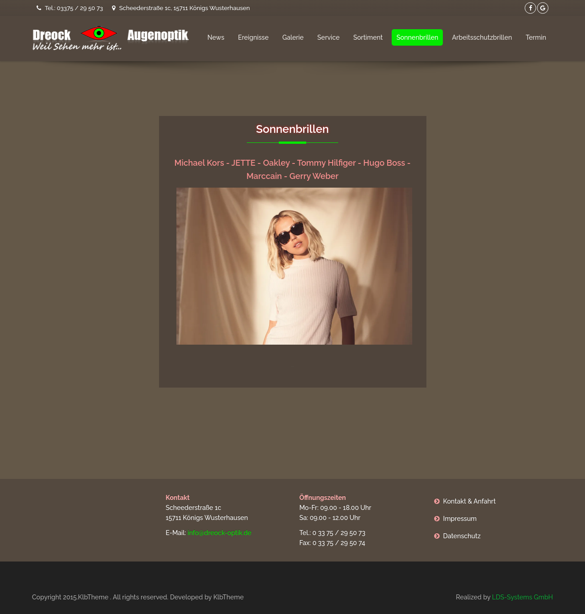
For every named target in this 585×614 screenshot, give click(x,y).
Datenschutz (462, 536)
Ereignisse (253, 37)
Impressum (460, 518)
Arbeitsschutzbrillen (482, 37)
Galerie (293, 37)
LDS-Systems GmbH (522, 597)
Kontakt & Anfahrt (469, 501)
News (215, 37)
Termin (536, 37)
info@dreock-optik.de (219, 532)
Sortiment (368, 37)
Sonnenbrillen (417, 37)
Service (328, 37)
